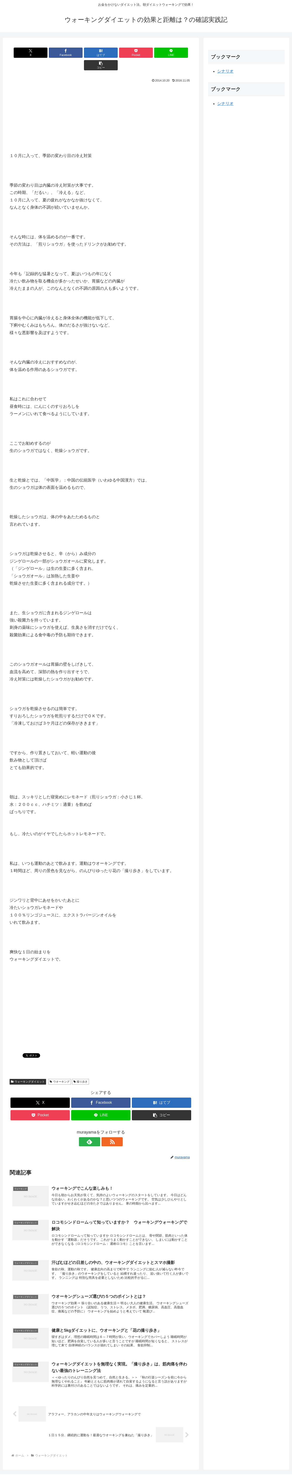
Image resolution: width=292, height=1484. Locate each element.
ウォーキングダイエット (28, 1069)
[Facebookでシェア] (54, 53)
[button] (177, 53)
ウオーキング (60, 1069)
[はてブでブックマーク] (85, 53)
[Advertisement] (101, 105)
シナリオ (225, 71)
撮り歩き (80, 1069)
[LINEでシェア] (147, 53)
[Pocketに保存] (116, 53)
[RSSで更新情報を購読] (106, 1129)
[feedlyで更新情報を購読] (95, 1129)
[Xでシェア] (24, 53)
